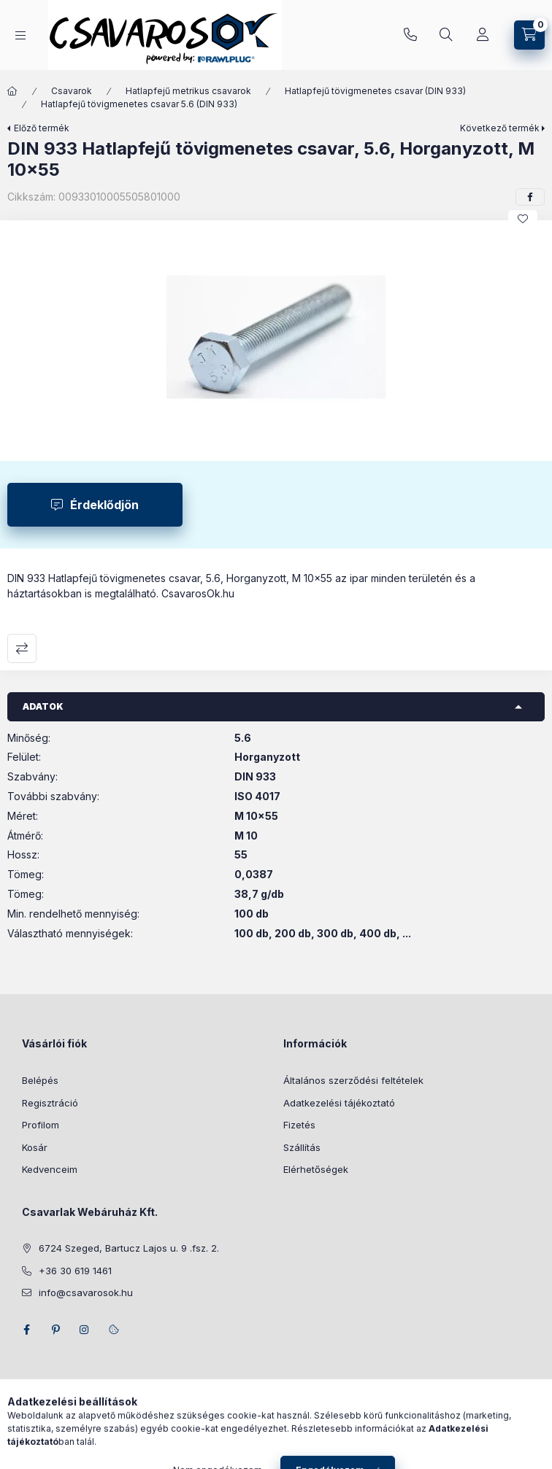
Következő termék (500, 128)
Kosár (34, 1147)
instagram (84, 1329)
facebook (26, 1329)
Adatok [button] (43, 706)
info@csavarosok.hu (86, 1292)
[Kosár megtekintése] (529, 35)
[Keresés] (446, 35)
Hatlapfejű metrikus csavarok (188, 90)
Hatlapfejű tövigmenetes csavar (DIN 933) (375, 90)
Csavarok (71, 90)
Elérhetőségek (315, 1169)
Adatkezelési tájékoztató (339, 1103)
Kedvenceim (49, 1169)
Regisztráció (50, 1103)
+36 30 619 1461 (410, 35)
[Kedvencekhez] (522, 219)
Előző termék (41, 128)
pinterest (55, 1329)
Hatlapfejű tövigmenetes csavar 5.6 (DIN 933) (139, 103)
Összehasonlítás (22, 648)
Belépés (40, 1080)
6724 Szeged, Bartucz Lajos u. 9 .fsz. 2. (129, 1248)
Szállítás (302, 1147)
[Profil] (482, 35)
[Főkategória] (12, 91)
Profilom (40, 1125)
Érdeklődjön (104, 504)
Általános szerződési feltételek (353, 1080)
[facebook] (530, 197)
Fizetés (299, 1125)
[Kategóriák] (20, 35)
